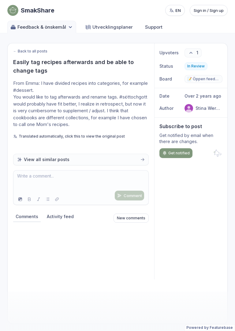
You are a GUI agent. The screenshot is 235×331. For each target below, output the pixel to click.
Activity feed (60, 216)
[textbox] (81, 182)
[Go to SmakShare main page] (30, 10)
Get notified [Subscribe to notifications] (176, 153)
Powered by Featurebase (209, 327)
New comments (131, 218)
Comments (27, 216)
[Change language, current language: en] (175, 10)
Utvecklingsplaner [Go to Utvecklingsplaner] (109, 27)
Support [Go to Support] (153, 27)
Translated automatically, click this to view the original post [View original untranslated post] (69, 136)
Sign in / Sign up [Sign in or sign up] (209, 10)
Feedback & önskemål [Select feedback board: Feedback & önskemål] (41, 27)
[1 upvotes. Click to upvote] (193, 52)
